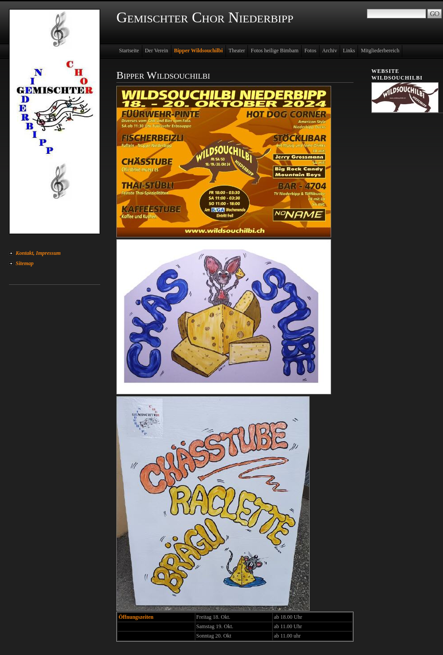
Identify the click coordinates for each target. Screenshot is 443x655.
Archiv (329, 50)
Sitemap (25, 263)
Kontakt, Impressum (38, 253)
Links (349, 50)
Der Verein (156, 50)
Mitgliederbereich (380, 50)
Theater (237, 50)
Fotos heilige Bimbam (274, 50)
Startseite (129, 50)
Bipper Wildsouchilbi (198, 50)
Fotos (310, 50)
